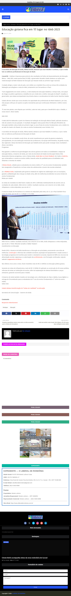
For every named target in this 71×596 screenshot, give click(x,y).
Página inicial (6, 24)
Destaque (13, 24)
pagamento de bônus (14, 259)
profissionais (38, 257)
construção (12, 253)
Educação (12, 307)
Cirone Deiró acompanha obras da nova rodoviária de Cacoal (24, 558)
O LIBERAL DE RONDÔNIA (18, 593)
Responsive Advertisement (10, 302)
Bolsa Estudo (7, 165)
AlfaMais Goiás (9, 171)
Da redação (26, 331)
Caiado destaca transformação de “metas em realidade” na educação (23, 288)
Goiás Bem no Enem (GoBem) (45, 156)
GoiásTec (65, 156)
